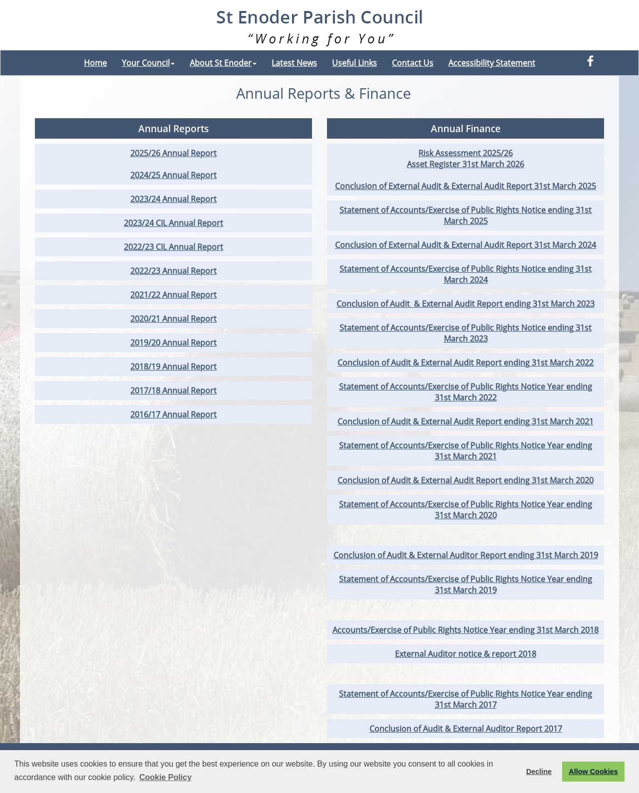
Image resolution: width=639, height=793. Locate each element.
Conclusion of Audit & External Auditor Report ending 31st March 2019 (465, 555)
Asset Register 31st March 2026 (465, 164)
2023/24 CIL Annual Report (173, 222)
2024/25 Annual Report (173, 175)
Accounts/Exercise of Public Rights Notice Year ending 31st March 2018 (465, 629)
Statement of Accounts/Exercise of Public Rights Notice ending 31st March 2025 (465, 215)
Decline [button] (539, 772)
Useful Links (354, 62)
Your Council (148, 62)
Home (95, 62)
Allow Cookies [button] (593, 772)
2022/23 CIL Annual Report (173, 246)
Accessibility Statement (491, 62)
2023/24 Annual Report (173, 199)
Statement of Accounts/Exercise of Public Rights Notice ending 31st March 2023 (465, 333)
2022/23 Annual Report (173, 270)
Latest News (294, 62)
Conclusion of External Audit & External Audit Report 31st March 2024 (465, 244)
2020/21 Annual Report (173, 318)
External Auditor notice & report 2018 (465, 653)
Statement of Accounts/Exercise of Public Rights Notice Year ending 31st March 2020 (465, 510)
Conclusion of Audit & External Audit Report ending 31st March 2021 (465, 421)
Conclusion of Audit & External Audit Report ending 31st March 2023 (465, 303)
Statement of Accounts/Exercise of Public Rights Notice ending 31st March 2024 (465, 274)
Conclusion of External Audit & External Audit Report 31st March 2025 (465, 186)
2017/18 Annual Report (173, 390)
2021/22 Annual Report (173, 294)
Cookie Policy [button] (165, 777)
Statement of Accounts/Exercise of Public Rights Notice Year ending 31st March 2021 (465, 451)
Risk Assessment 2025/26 (465, 153)
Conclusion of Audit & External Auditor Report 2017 (465, 728)
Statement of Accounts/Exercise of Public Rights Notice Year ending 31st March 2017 (465, 699)
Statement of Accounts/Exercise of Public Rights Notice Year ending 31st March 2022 (465, 392)
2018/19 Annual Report (173, 366)
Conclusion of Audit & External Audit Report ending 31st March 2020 (465, 480)
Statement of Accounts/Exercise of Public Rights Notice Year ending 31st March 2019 (465, 584)
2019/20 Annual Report (173, 342)
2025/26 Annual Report (173, 153)
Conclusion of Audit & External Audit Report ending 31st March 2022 (465, 362)
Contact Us (412, 62)
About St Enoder (223, 62)
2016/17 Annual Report (173, 414)
